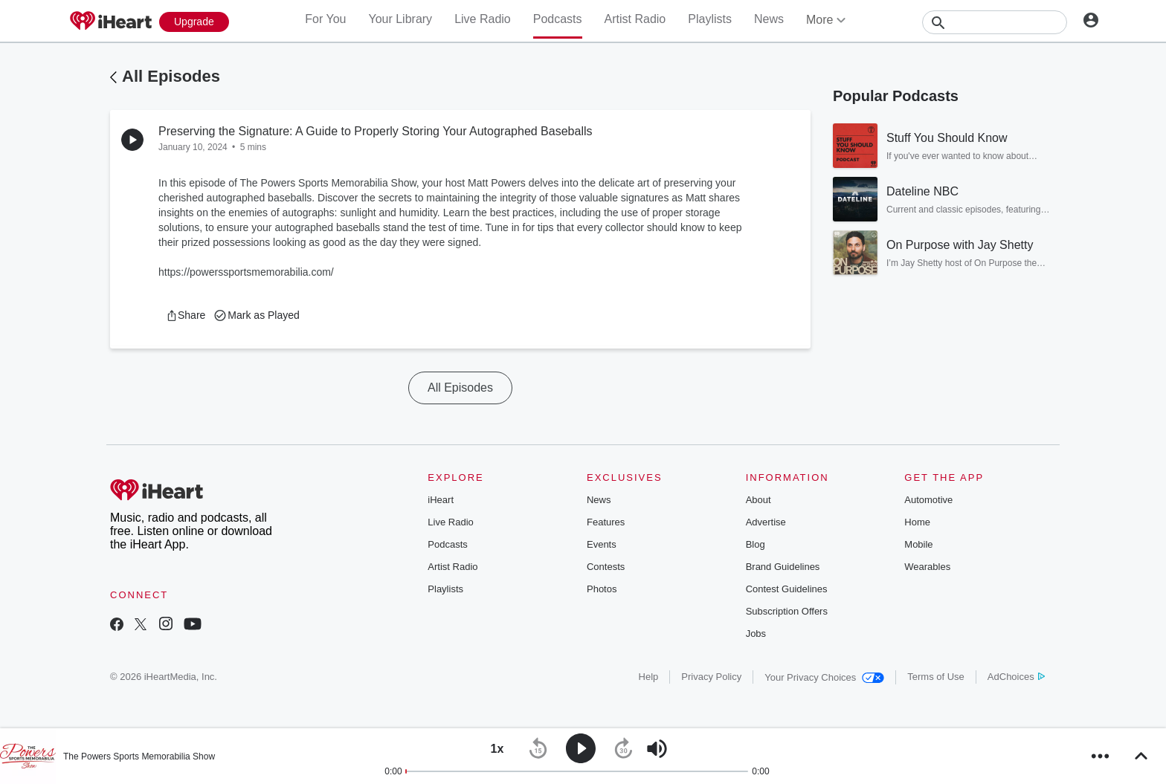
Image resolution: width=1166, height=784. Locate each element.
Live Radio (482, 19)
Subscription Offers (787, 611)
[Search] (994, 22)
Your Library (400, 19)
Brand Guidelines (783, 566)
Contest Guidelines (787, 589)
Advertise (766, 522)
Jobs (756, 633)
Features (606, 522)
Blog (755, 544)
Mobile (918, 544)
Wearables (927, 566)
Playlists (710, 19)
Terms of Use (935, 676)
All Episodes (171, 76)
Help (649, 676)
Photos (601, 589)
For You (325, 19)
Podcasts (557, 19)
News (769, 19)
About (758, 499)
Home (917, 522)
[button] (185, 315)
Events (601, 544)
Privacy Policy (711, 676)
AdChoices (1016, 676)
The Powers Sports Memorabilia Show (139, 756)
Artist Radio (635, 19)
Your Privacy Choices (824, 677)
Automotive (928, 499)
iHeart (441, 499)
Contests (606, 566)
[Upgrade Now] (194, 22)
